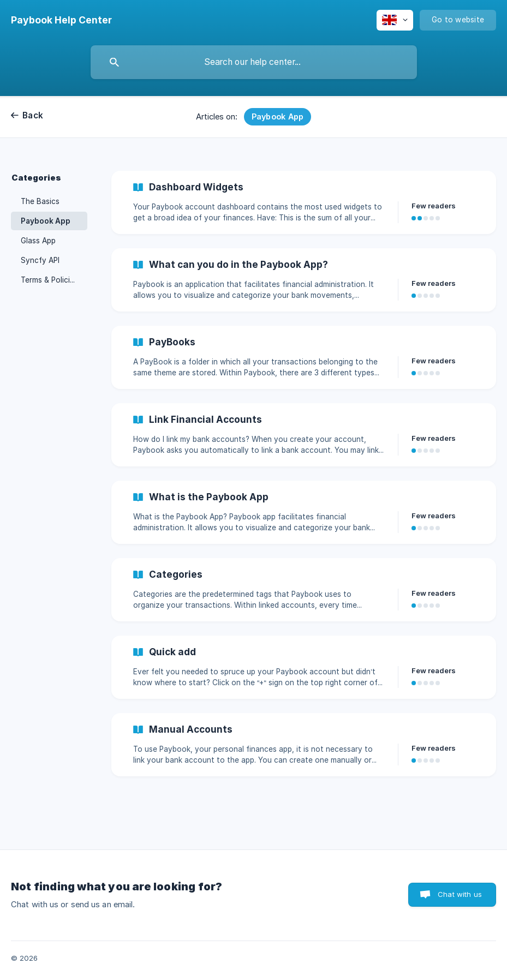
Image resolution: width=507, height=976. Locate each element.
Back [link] (32, 115)
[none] (61, 20)
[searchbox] (254, 62)
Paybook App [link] (45, 221)
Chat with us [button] (460, 894)
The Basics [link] (40, 201)
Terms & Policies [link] (49, 280)
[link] (303, 202)
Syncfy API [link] (40, 260)
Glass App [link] (38, 240)
